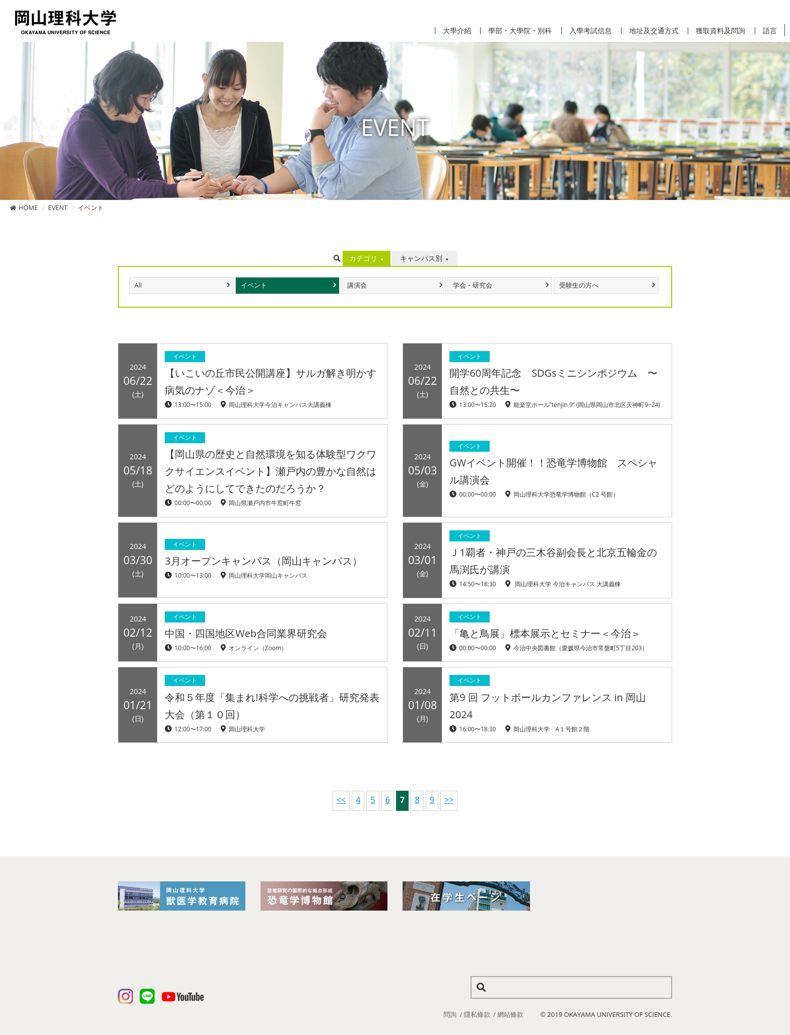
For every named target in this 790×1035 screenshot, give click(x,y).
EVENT (58, 207)
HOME (28, 207)
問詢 (449, 1014)
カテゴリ (363, 258)
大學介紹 (457, 30)
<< (341, 799)
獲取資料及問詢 (720, 30)
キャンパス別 (421, 258)
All (138, 285)
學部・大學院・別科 (520, 30)
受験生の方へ (579, 285)
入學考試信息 (590, 30)
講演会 (357, 285)
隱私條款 (477, 1014)
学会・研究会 (472, 285)
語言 (770, 30)
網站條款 (510, 1014)
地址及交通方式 (654, 30)
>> (448, 799)
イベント (254, 285)
